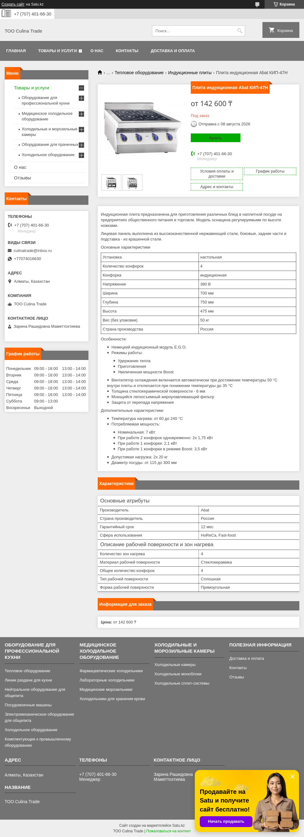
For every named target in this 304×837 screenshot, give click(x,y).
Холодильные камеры (175, 664)
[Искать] (239, 30)
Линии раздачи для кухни (28, 680)
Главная (16, 50)
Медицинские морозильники (105, 689)
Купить (215, 138)
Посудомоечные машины (28, 705)
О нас (97, 50)
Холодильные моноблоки (178, 674)
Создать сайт (13, 4)
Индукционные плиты (190, 72)
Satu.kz (178, 825)
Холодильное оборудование (48, 154)
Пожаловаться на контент (168, 831)
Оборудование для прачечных (50, 144)
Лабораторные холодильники (106, 680)
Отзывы (22, 177)
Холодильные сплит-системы (181, 683)
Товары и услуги (57, 50)
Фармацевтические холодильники (111, 670)
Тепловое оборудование (139, 72)
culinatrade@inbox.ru (33, 250)
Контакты (127, 50)
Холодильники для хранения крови (112, 698)
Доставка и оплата (173, 50)
